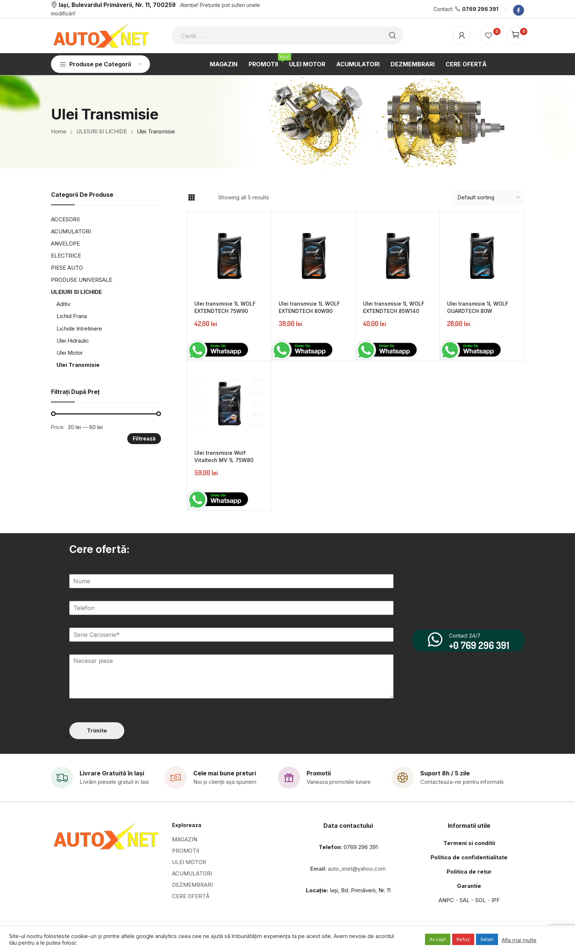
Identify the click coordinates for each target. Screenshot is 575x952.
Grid (191, 197)
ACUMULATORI (71, 231)
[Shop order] (488, 197)
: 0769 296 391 (348, 846)
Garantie (469, 885)
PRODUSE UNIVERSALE (81, 279)
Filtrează (144, 438)
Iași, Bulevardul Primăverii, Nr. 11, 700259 (117, 4)
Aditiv (63, 303)
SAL (464, 899)
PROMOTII (185, 850)
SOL (480, 899)
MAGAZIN (184, 838)
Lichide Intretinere (79, 328)
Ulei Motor (69, 352)
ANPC (446, 899)
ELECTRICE (66, 255)
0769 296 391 (480, 9)
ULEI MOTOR (189, 861)
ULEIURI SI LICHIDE (76, 291)
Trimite (97, 730)
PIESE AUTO (67, 267)
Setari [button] (487, 939)
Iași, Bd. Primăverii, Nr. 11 (348, 889)
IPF (495, 899)
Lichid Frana (71, 316)
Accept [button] (437, 939)
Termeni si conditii (469, 842)
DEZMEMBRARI (192, 884)
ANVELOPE (65, 243)
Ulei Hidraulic (72, 340)
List (204, 197)
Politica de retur (469, 871)
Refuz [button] (463, 939)
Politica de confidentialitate (469, 856)
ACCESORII (65, 219)
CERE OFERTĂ (190, 895)
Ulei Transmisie (78, 364)
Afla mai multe (519, 940)
